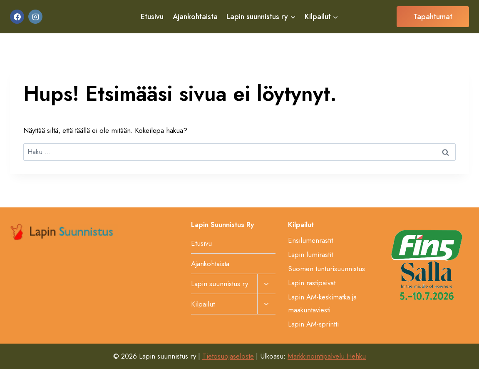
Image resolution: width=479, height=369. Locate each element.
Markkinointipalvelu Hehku (327, 356)
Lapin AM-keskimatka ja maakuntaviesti (322, 303)
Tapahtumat (432, 16)
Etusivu (152, 16)
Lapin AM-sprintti (313, 324)
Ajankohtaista (195, 16)
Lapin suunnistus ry (219, 284)
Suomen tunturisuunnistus (326, 269)
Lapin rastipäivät (311, 283)
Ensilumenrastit (310, 240)
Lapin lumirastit (310, 254)
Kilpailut (203, 304)
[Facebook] (17, 17)
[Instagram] (35, 17)
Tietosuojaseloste (228, 356)
